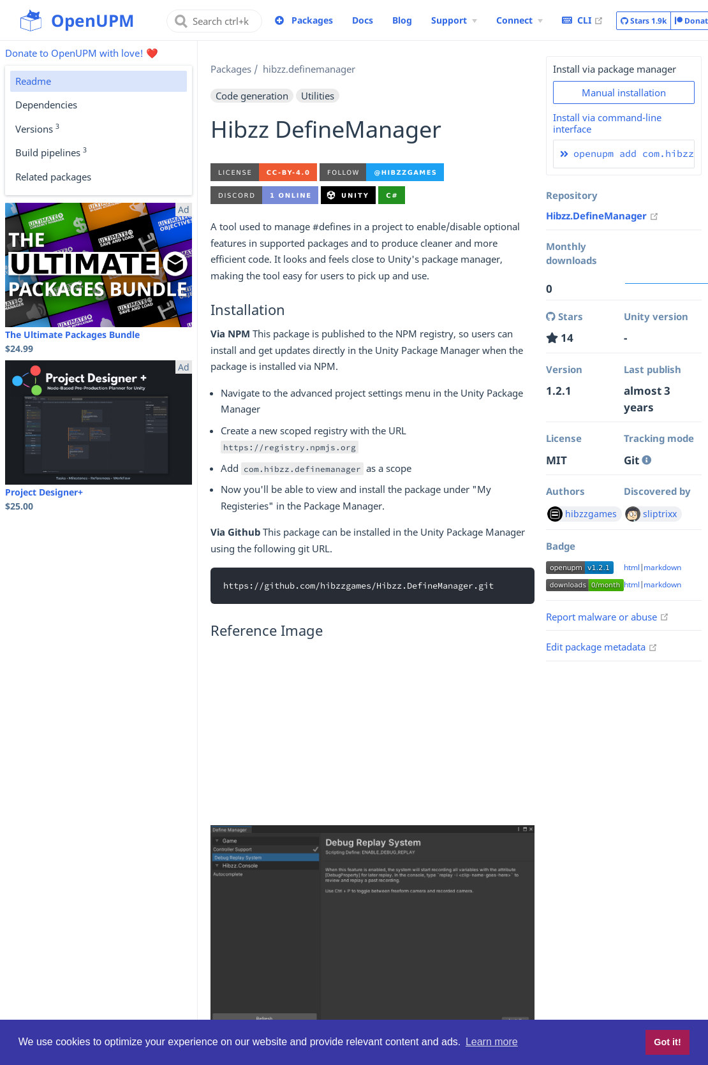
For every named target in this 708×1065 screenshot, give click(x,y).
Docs (362, 20)
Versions (37, 128)
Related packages (53, 176)
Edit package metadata (602, 646)
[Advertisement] (372, 736)
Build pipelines (51, 152)
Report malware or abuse (607, 616)
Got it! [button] (667, 1042)
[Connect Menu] (519, 20)
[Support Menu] (454, 20)
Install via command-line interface (607, 123)
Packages (312, 20)
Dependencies (46, 104)
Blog (402, 20)
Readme (33, 81)
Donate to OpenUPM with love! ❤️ (81, 53)
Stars (644, 21)
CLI (582, 19)
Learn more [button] (492, 1041)
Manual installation (624, 92)
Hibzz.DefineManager (602, 215)
